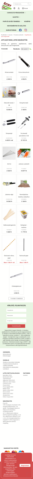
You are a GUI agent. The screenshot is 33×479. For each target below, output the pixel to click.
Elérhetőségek (7, 356)
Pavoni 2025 (6, 385)
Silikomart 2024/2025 (9, 380)
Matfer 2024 (6, 388)
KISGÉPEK (27, 21)
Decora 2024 (6, 392)
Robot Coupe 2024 (8, 397)
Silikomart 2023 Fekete (9, 382)
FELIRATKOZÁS (16, 326)
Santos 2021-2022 (8, 393)
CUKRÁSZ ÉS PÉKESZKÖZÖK (15, 13)
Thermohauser (7, 378)
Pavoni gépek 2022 (8, 387)
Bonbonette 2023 (7, 377)
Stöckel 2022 (6, 395)
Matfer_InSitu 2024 (8, 390)
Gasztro (10, 35)
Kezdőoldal (4, 35)
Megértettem (25, 465)
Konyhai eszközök (18, 35)
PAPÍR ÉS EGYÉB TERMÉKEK (11, 21)
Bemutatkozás (7, 354)
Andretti (25, 375)
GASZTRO (16, 17)
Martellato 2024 (7, 375)
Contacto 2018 (7, 383)
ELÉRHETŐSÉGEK (11, 30)
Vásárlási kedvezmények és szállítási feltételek (10, 364)
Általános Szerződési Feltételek (11, 362)
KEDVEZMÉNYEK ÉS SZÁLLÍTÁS (16, 26)
